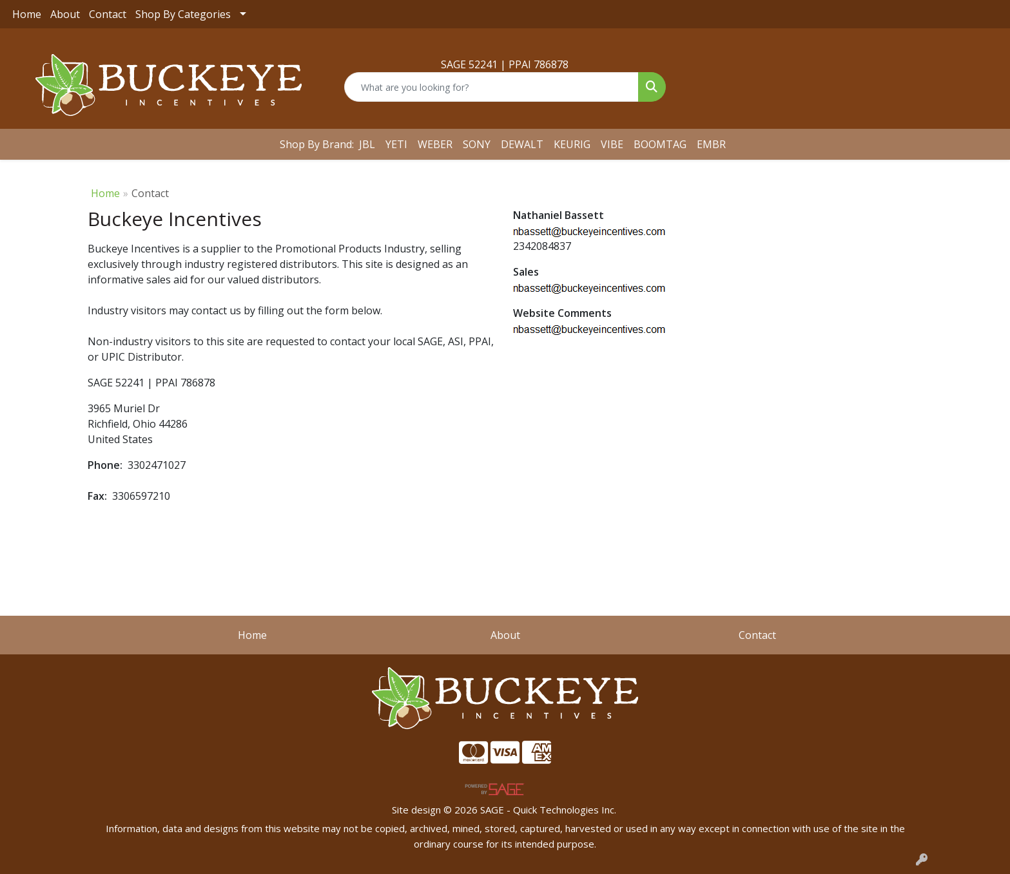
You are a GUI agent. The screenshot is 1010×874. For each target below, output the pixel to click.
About (65, 14)
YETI (396, 144)
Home (26, 14)
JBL (367, 144)
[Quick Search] (491, 87)
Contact (107, 14)
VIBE (612, 144)
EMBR (711, 144)
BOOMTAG (660, 144)
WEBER (435, 144)
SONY (476, 144)
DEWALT (522, 144)
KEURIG (572, 144)
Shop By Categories (183, 14)
